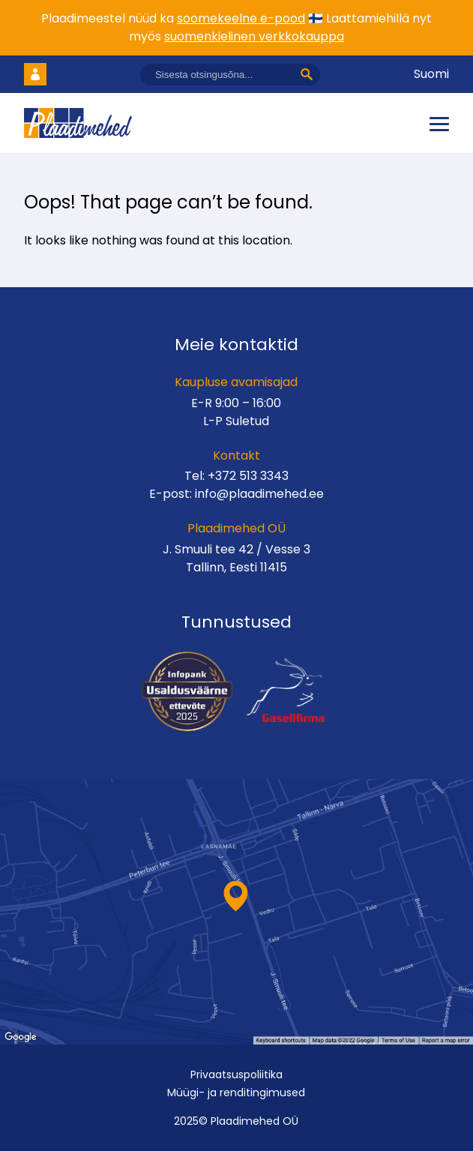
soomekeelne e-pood (241, 18)
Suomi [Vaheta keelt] (431, 73)
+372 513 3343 (248, 475)
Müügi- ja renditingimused (236, 1092)
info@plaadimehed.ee (259, 493)
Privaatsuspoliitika (236, 1074)
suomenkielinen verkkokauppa (254, 36)
